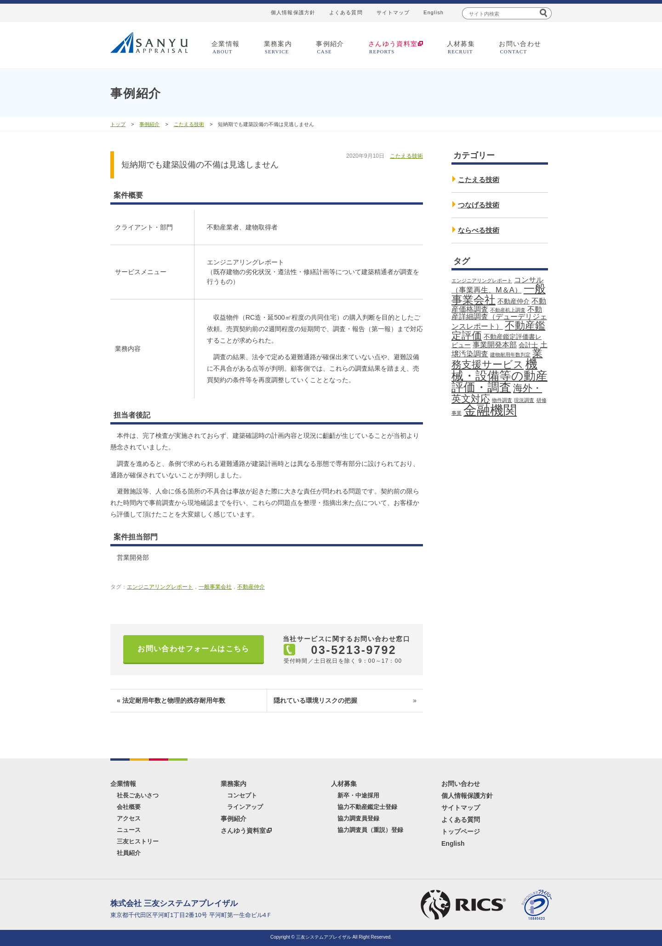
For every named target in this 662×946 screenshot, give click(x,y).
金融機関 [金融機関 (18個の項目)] (490, 410)
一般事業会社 (215, 587)
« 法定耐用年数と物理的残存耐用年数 (171, 700)
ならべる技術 (478, 230)
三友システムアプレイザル (149, 42)
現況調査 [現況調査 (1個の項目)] (524, 400)
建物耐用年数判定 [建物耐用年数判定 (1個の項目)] (510, 354)
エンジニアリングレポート (160, 587)
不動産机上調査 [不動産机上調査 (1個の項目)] (507, 310)
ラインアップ (245, 806)
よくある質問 (346, 12)
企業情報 (225, 47)
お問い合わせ (520, 47)
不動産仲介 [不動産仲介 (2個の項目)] (513, 301)
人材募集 (461, 47)
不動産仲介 (251, 587)
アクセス (129, 818)
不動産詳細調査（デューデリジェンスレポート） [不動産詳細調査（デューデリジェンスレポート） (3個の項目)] (499, 317)
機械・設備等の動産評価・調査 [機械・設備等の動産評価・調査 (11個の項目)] (499, 375)
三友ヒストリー (138, 841)
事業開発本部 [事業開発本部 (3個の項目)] (495, 344)
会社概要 (129, 806)
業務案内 (278, 47)
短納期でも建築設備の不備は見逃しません (200, 164)
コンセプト (242, 795)
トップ (118, 124)
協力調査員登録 (358, 818)
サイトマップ (393, 12)
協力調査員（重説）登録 (370, 829)
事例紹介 (330, 47)
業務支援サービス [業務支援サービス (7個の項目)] (496, 358)
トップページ (460, 831)
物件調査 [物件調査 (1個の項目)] (502, 400)
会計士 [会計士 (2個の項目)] (528, 345)
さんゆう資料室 (243, 830)
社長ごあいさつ (138, 795)
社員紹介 (129, 852)
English (433, 12)
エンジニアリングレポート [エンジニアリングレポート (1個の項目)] (481, 280)
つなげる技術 (478, 205)
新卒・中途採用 (358, 795)
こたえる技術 (189, 124)
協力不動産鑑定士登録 (367, 806)
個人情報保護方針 (293, 12)
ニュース (129, 829)
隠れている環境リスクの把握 (345, 700)
